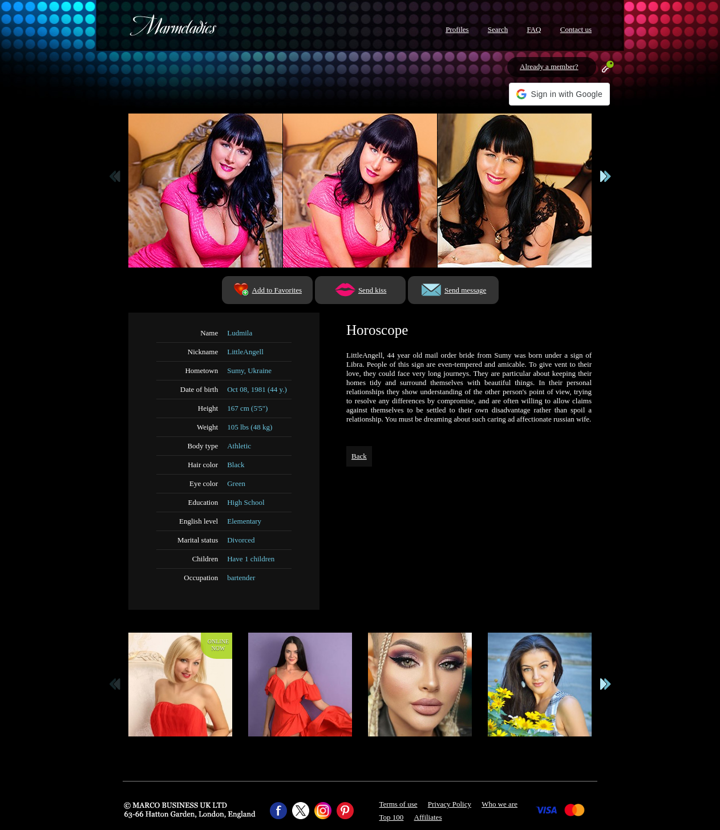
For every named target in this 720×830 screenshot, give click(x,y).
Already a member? (549, 66)
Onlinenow (218, 644)
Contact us (576, 29)
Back (359, 456)
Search (498, 29)
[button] (559, 94)
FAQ (534, 29)
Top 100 (391, 817)
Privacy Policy (449, 804)
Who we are (499, 804)
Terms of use (398, 804)
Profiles (457, 29)
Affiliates (428, 817)
